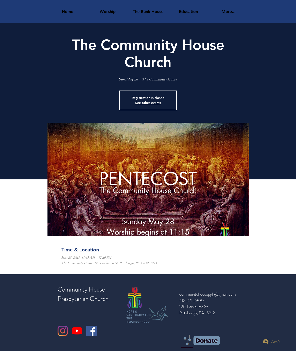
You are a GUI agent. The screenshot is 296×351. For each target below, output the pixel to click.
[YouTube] (77, 331)
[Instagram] (63, 331)
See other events (148, 103)
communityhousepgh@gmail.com (207, 294)
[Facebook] (91, 331)
